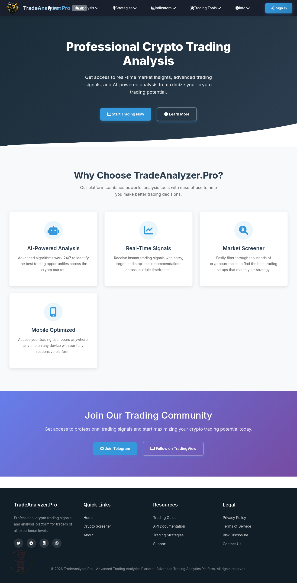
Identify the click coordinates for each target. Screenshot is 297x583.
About (89, 535)
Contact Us (232, 544)
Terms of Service (237, 526)
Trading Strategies (168, 535)
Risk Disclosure (235, 535)
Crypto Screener (97, 526)
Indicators (163, 8)
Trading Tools (205, 8)
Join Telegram (115, 448)
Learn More (176, 114)
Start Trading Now (125, 114)
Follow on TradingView (173, 448)
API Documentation (169, 526)
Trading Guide (165, 518)
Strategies (125, 8)
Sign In (279, 8)
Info (242, 8)
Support (159, 544)
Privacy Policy (234, 518)
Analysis (87, 8)
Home (54, 8)
